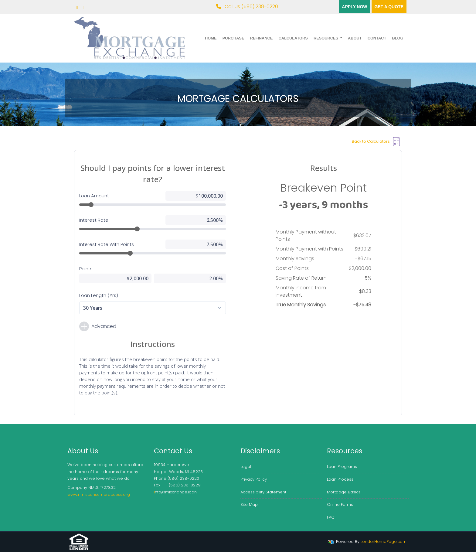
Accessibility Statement (263, 492)
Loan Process (340, 479)
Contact (377, 38)
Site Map (249, 504)
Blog (397, 38)
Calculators (293, 38)
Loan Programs (342, 466)
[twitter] (77, 7)
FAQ (331, 517)
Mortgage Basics (344, 492)
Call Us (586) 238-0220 (247, 6)
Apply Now (354, 6)
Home (210, 38)
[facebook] (72, 7)
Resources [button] (326, 38)
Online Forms (340, 504)
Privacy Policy (253, 479)
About (355, 38)
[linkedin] (83, 7)
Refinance (261, 38)
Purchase (233, 38)
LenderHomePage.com (383, 541)
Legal (245, 466)
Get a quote (389, 6)
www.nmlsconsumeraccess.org (98, 494)
